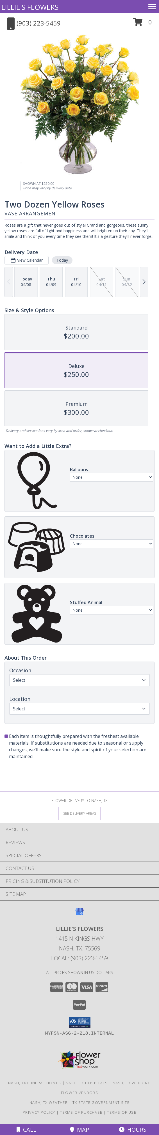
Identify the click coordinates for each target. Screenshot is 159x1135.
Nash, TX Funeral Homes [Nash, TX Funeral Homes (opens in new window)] (34, 1082)
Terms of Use (121, 1112)
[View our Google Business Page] (79, 914)
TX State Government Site (101, 1102)
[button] (142, 24)
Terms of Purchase (81, 1112)
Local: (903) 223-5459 (79, 958)
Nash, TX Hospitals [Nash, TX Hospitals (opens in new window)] (87, 1082)
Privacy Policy (39, 1112)
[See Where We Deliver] (79, 813)
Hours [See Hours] (132, 1129)
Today (62, 260)
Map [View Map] (79, 1129)
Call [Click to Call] (26, 1129)
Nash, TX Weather (48, 1102)
